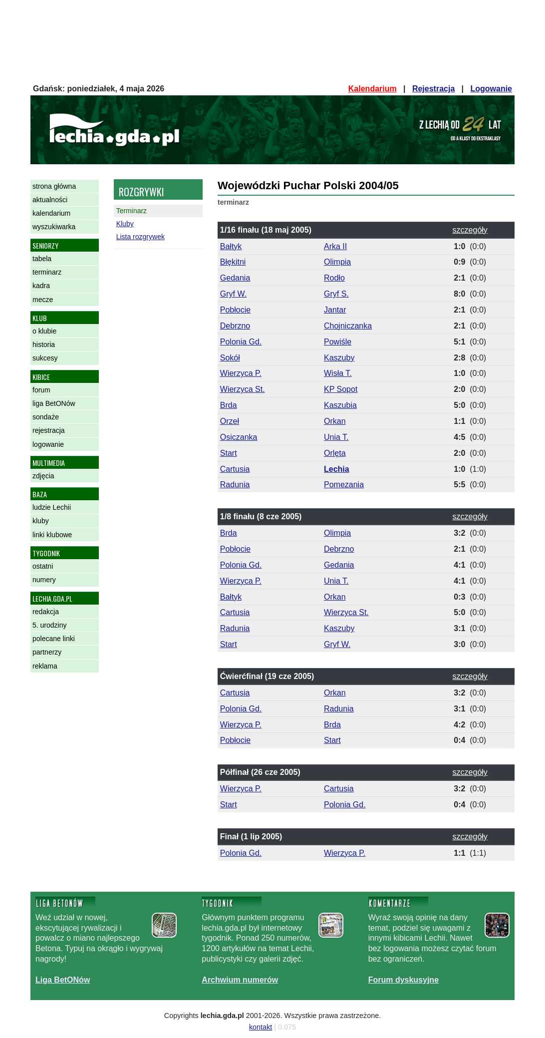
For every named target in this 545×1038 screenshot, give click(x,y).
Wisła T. (338, 373)
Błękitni (233, 262)
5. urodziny (49, 625)
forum (41, 390)
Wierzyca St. (242, 389)
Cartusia (235, 469)
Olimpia (337, 262)
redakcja (45, 612)
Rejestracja (433, 88)
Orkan (335, 421)
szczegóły (470, 230)
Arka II (335, 246)
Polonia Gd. (241, 342)
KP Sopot (340, 389)
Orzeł (229, 421)
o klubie (44, 331)
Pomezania (344, 484)
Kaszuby (339, 357)
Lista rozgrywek (140, 237)
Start (228, 453)
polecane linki (53, 639)
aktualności (49, 200)
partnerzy (46, 652)
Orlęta (335, 453)
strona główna (54, 186)
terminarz (46, 272)
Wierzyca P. (241, 373)
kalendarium (51, 213)
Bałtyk (231, 246)
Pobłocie (235, 310)
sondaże (45, 417)
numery (44, 580)
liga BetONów (53, 403)
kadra (41, 286)
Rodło (334, 278)
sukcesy (45, 358)
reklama (44, 666)
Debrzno (235, 326)
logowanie (48, 444)
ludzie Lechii (51, 507)
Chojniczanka (348, 326)
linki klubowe (52, 535)
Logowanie (491, 88)
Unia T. (336, 437)
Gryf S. (336, 294)
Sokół (230, 357)
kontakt (260, 1027)
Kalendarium (372, 88)
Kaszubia (340, 405)
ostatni (42, 566)
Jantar (335, 310)
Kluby (125, 224)
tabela (41, 259)
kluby (40, 521)
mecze (42, 300)
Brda (228, 405)
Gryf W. (233, 294)
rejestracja (48, 430)
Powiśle (337, 342)
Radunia (235, 484)
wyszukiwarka (53, 227)
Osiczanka (239, 437)
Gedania (235, 278)
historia (43, 344)
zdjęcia (43, 476)
